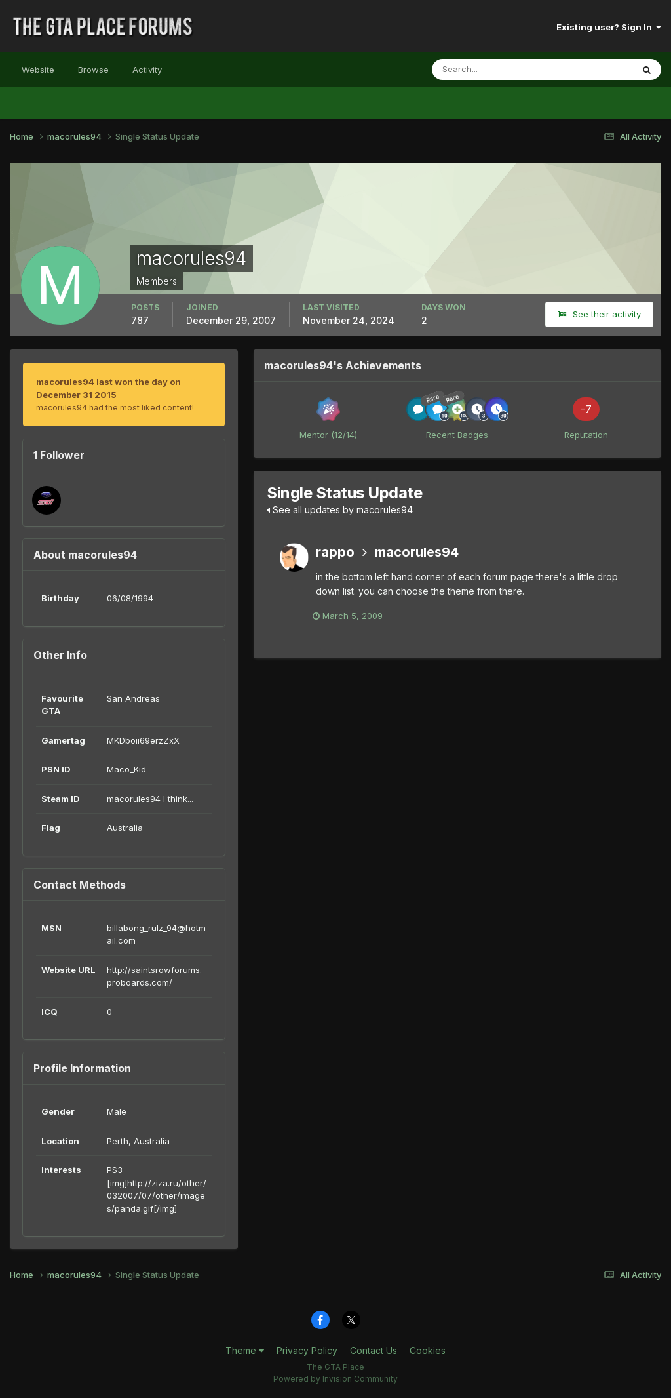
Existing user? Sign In (608, 27)
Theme (244, 1350)
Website (38, 69)
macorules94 (417, 552)
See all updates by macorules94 (340, 509)
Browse (93, 69)
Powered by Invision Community (335, 1379)
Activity (147, 69)
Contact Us (373, 1350)
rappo (335, 552)
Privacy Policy (307, 1350)
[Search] (489, 69)
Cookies (428, 1350)
